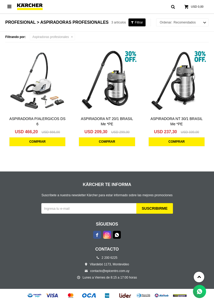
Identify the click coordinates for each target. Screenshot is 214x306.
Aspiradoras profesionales (50, 37)
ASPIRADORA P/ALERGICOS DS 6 (37, 121)
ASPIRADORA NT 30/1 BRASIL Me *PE (177, 121)
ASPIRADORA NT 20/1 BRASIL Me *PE (107, 121)
